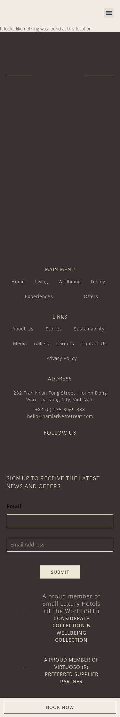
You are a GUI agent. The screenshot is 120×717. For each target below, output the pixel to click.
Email (14, 507)
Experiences (39, 296)
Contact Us (94, 343)
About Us (23, 329)
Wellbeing (70, 282)
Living (41, 282)
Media (20, 343)
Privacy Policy (61, 358)
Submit (60, 572)
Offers (91, 296)
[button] (109, 13)
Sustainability (89, 329)
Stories (54, 329)
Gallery (42, 343)
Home (18, 282)
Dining (98, 282)
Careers (65, 343)
